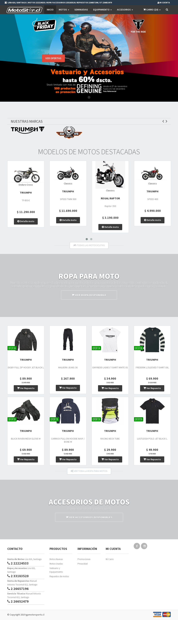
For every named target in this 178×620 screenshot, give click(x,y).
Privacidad (83, 563)
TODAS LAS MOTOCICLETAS (89, 245)
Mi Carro (110, 559)
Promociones (84, 559)
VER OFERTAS (53, 58)
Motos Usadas (56, 563)
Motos (64, 9)
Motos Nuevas (56, 559)
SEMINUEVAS (81, 9)
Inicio (50, 9)
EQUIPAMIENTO (102, 9)
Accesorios (125, 9)
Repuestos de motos (59, 576)
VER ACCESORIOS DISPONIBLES (89, 517)
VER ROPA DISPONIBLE (89, 295)
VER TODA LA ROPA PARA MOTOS (89, 471)
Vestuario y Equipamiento (56, 570)
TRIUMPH (26, 192)
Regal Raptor (110, 198)
